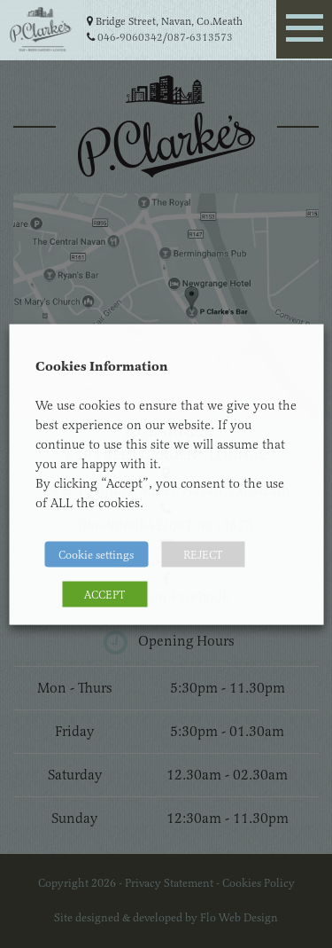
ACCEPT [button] (104, 593)
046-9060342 (130, 37)
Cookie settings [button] (96, 553)
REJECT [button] (202, 553)
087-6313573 (200, 37)
